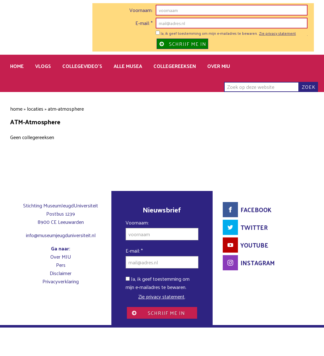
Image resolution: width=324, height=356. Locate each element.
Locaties (35, 108)
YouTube (254, 245)
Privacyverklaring (60, 281)
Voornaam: (141, 10)
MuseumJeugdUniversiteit (62, 30)
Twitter (254, 227)
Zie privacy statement (277, 34)
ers (62, 264)
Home (16, 108)
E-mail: (144, 23)
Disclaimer (61, 273)
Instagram (257, 262)
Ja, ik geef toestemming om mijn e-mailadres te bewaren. (207, 34)
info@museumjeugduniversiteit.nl (61, 235)
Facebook (255, 209)
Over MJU (60, 256)
